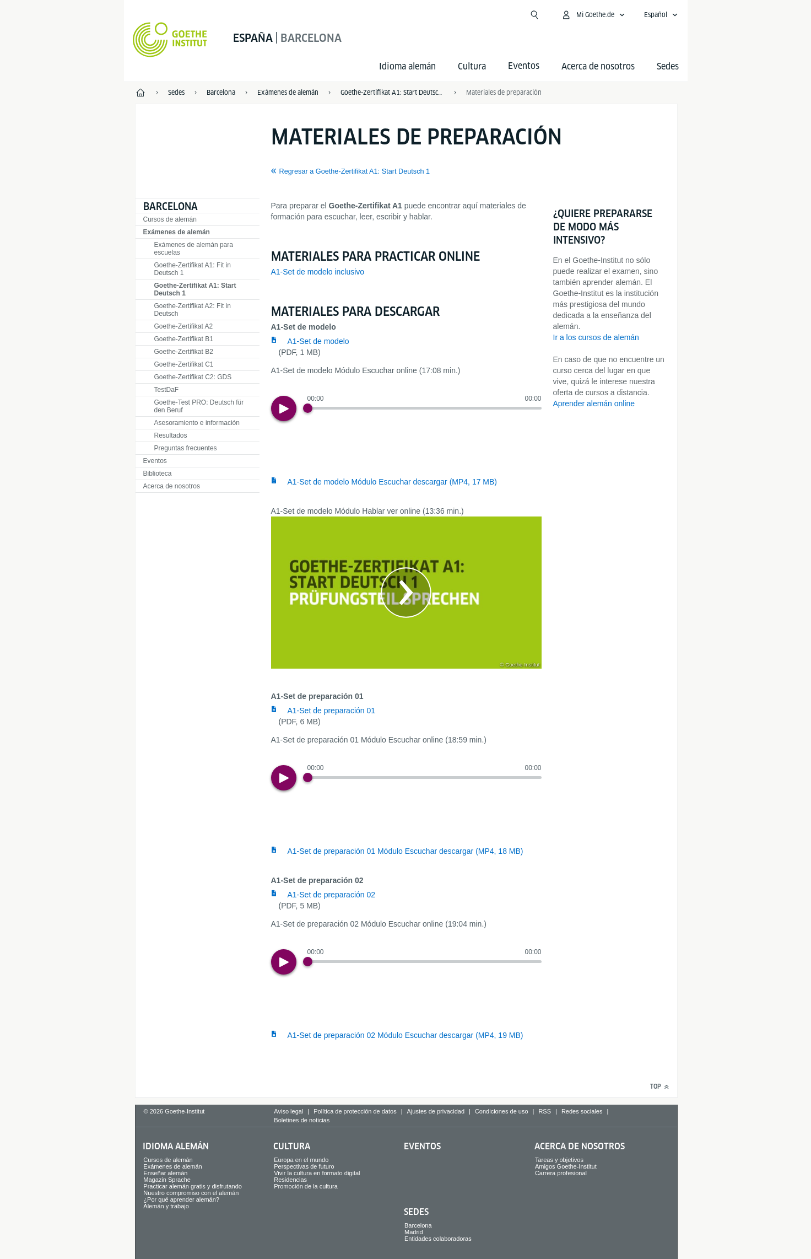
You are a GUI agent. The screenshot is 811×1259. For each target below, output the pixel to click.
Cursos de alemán (170, 219)
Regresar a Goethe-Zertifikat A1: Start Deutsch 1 (354, 171)
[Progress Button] (307, 408)
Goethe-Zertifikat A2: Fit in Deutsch (192, 310)
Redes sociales (582, 1111)
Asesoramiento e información (197, 423)
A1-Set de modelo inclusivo (318, 271)
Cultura (472, 66)
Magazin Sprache (167, 1179)
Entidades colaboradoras (438, 1238)
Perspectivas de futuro (304, 1166)
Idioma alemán (407, 66)
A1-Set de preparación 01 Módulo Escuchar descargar (405, 851)
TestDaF (166, 390)
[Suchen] (534, 15)
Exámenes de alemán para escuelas (193, 248)
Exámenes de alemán (176, 232)
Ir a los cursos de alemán (596, 337)
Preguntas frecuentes (185, 448)
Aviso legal (288, 1111)
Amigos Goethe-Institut (566, 1166)
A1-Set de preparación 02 (332, 894)
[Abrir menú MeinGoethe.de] (593, 15)
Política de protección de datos (354, 1111)
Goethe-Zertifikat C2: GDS (193, 377)
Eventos (155, 461)
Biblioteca (157, 473)
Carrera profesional (561, 1173)
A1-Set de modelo (318, 341)
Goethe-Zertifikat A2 (183, 326)
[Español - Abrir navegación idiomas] (661, 15)
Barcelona (170, 206)
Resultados (170, 435)
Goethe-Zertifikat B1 (183, 339)
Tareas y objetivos (559, 1159)
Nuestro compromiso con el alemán (191, 1193)
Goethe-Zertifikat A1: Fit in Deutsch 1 (192, 269)
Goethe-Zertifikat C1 (184, 364)
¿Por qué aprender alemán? (181, 1199)
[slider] (424, 408)
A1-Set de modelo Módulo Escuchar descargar (393, 481)
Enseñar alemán (165, 1173)
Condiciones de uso (501, 1111)
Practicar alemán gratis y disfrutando (192, 1186)
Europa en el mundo (301, 1159)
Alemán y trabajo (166, 1206)
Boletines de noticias (301, 1120)
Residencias (290, 1179)
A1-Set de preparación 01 (332, 710)
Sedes (668, 66)
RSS (544, 1111)
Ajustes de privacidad (436, 1111)
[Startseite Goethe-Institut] (170, 39)
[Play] (283, 408)
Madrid (413, 1232)
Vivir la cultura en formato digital (317, 1173)
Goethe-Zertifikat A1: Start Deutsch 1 (195, 289)
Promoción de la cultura (306, 1186)
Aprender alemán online (594, 403)
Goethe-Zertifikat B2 (183, 352)
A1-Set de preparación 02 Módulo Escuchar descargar (405, 1035)
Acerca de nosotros (598, 66)
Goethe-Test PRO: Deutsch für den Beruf (199, 406)
